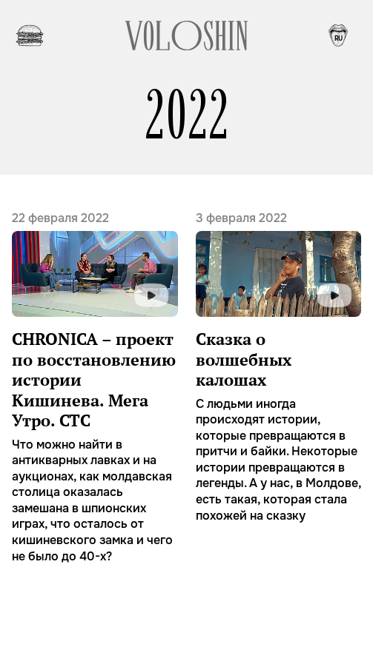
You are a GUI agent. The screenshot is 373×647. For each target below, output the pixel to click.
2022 (187, 115)
